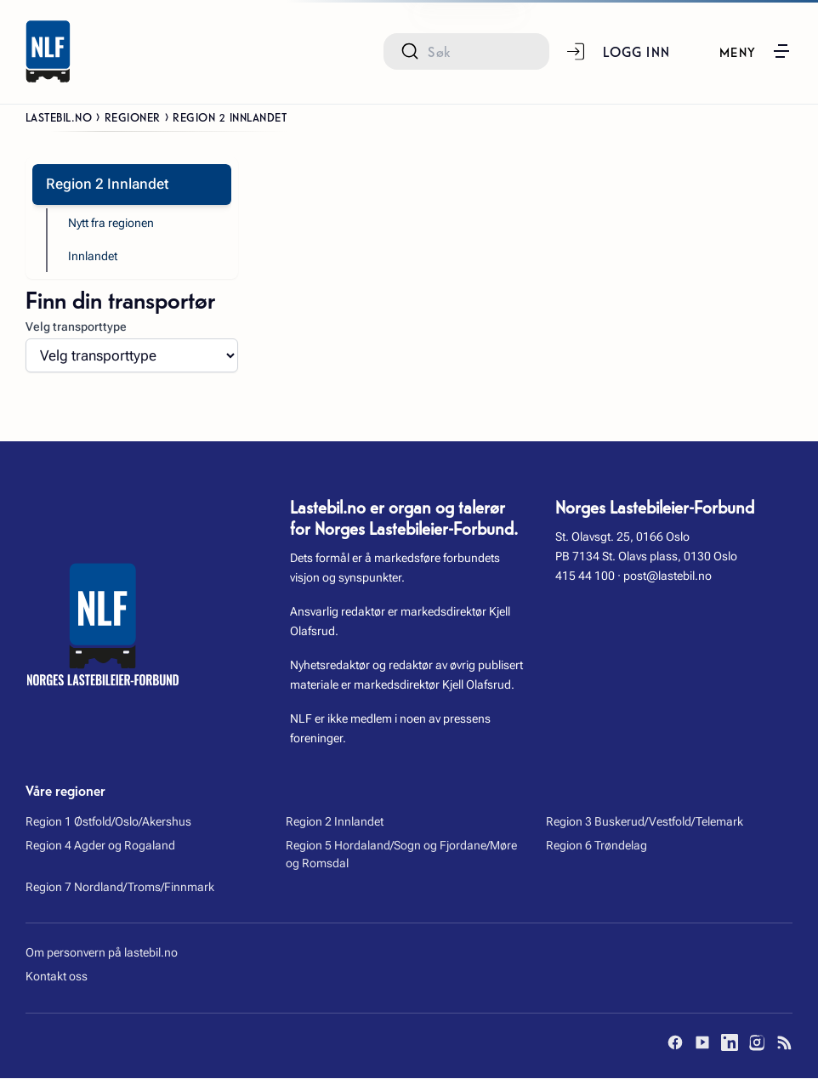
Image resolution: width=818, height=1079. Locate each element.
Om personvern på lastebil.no (102, 954)
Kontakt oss (57, 978)
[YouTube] (702, 1043)
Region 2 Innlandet (334, 823)
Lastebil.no (59, 116)
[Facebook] (675, 1043)
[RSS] (783, 1043)
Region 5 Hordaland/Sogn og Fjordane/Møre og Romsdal (401, 855)
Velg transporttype (76, 327)
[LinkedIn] (729, 1043)
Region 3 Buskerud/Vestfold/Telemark (644, 823)
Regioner (133, 116)
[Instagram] (756, 1043)
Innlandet (92, 257)
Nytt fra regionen (111, 223)
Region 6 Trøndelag (596, 847)
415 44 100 (585, 576)
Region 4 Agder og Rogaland (100, 847)
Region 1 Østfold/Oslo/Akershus (108, 823)
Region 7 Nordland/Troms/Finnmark (120, 887)
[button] (755, 51)
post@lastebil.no (667, 576)
